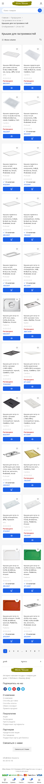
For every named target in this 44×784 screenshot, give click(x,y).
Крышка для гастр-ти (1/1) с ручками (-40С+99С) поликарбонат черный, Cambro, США (11, 368)
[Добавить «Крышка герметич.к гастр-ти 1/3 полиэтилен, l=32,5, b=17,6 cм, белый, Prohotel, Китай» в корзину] (32, 189)
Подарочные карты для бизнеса (16, 738)
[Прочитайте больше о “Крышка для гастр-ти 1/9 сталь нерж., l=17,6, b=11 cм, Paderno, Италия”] (11, 338)
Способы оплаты (10, 703)
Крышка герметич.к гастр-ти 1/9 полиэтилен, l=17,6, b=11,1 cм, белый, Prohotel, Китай (10, 269)
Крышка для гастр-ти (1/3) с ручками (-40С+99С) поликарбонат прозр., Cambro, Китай (32, 418)
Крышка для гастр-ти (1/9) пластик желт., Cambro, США (31, 467)
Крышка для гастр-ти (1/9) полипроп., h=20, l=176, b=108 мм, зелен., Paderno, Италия (32, 570)
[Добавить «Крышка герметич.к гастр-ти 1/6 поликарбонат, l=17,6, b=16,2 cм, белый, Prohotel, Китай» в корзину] (32, 239)
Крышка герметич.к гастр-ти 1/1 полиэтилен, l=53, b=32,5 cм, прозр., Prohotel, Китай (31, 117)
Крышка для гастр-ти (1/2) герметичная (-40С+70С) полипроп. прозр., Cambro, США (32, 367)
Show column (10, 40)
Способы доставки (10, 701)
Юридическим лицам (11, 732)
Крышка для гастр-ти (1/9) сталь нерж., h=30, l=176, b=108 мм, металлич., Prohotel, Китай (31, 620)
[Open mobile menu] (3, 3)
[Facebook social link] (5, 689)
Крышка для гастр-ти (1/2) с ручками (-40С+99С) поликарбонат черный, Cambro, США (11, 418)
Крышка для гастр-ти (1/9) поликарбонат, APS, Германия (11, 517)
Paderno (6, 325)
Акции (5, 717)
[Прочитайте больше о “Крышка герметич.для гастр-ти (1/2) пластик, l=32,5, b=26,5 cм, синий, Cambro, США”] (11, 136)
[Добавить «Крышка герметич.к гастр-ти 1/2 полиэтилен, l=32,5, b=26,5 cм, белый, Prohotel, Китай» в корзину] (11, 189)
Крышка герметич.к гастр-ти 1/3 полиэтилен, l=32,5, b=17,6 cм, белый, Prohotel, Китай (31, 168)
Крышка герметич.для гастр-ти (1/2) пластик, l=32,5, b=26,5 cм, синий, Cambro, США (11, 116)
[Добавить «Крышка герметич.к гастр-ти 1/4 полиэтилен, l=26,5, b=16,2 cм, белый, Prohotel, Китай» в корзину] (11, 239)
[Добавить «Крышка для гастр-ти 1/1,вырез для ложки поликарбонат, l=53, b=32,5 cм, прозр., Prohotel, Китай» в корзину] (32, 290)
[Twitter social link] (9, 689)
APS (4, 75)
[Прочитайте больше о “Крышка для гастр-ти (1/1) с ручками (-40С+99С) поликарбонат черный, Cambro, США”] (11, 388)
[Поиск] (22, 10)
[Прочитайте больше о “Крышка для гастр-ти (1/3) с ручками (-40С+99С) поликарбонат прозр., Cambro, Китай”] (32, 439)
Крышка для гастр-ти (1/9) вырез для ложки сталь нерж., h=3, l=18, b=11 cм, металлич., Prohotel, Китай (11, 469)
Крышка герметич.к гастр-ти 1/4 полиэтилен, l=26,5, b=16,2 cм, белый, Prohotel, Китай (10, 219)
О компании (7, 698)
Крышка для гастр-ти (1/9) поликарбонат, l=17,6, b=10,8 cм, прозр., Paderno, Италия (31, 519)
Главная (5, 17)
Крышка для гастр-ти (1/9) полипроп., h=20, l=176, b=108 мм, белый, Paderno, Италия (11, 570)
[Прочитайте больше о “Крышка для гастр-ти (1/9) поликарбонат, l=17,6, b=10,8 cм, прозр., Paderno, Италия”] (32, 540)
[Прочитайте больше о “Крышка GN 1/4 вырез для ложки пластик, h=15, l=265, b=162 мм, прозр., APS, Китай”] (11, 88)
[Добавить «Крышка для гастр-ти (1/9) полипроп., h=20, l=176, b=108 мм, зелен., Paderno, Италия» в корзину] (32, 590)
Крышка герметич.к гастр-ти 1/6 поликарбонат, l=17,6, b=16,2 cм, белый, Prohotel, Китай (32, 219)
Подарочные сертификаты (13, 724)
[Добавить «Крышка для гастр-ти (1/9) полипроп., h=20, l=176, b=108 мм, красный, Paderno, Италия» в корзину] (11, 641)
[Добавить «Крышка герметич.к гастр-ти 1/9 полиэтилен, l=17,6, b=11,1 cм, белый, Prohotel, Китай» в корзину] (11, 290)
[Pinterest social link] (14, 689)
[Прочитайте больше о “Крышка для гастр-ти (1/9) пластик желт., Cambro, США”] (32, 485)
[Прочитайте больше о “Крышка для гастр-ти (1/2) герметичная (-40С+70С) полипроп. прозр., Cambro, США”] (32, 386)
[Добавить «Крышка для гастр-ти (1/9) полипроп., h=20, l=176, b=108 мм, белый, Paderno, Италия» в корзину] (11, 590)
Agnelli (6, 661)
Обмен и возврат (10, 706)
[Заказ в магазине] (40, 39)
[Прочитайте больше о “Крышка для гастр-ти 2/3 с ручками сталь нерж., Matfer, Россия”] (32, 336)
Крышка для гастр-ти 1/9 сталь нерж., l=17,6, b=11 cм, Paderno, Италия (11, 319)
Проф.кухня (16, 17)
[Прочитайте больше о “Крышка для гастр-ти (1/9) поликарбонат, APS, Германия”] (11, 535)
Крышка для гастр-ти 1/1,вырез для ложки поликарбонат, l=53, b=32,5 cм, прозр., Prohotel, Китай (31, 269)
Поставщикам (8, 735)
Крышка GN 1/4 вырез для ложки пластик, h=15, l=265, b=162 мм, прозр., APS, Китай (11, 68)
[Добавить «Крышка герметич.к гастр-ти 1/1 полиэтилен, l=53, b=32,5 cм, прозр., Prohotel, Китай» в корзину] (32, 138)
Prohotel (27, 125)
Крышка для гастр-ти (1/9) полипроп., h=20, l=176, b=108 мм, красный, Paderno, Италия (11, 620)
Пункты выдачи (9, 722)
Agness (26, 661)
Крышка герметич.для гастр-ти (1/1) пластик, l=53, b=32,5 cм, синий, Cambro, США (32, 68)
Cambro (27, 75)
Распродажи (8, 719)
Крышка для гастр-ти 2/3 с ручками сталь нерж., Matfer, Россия (32, 318)
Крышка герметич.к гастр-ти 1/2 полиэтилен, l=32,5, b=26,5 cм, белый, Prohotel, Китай (10, 168)
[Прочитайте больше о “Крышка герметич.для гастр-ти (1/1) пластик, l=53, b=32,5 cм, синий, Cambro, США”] (32, 88)
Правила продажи (10, 708)
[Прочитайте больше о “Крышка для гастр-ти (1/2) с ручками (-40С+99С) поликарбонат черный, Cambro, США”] (11, 439)
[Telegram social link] (23, 689)
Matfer (26, 323)
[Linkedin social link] (18, 689)
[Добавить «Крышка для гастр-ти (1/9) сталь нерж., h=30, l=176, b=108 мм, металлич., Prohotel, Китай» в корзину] (32, 641)
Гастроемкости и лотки (12, 20)
